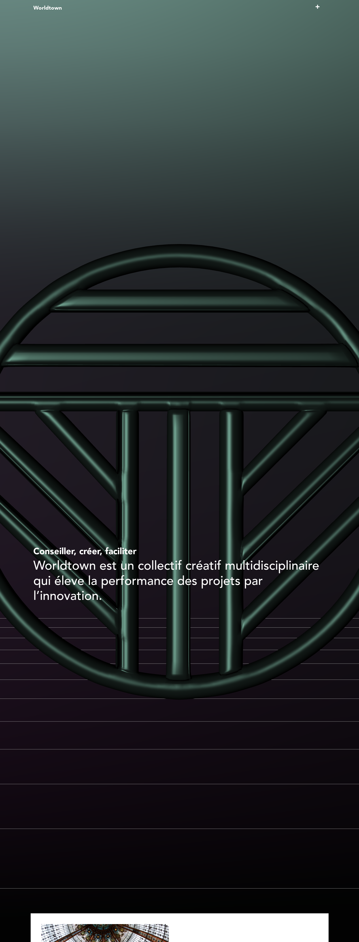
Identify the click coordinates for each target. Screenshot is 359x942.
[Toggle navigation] (317, 9)
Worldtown (47, 8)
